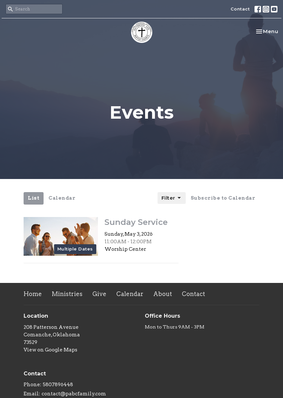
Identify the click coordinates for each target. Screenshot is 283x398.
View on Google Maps (50, 350)
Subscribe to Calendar (223, 198)
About (162, 293)
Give (99, 293)
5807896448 (58, 385)
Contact (240, 8)
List (33, 198)
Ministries (67, 293)
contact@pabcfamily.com (74, 394)
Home (33, 293)
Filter (171, 198)
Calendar (61, 198)
